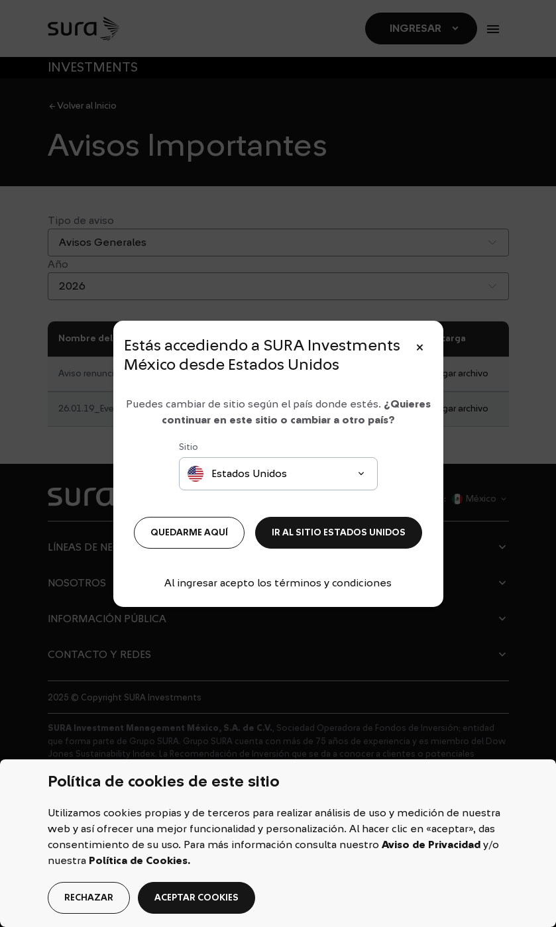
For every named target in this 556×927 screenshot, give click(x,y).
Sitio (188, 447)
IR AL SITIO (339, 532)
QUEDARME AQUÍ (189, 532)
